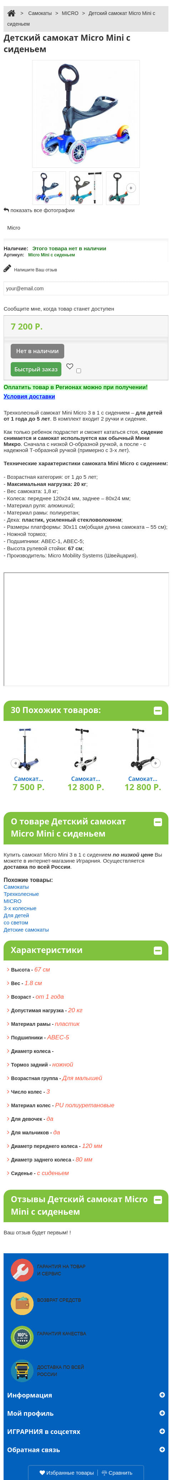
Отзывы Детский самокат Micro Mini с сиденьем (86, 1205)
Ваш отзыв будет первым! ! (37, 1232)
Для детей (16, 915)
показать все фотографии (42, 210)
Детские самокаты (26, 930)
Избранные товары (67, 1473)
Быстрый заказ (35, 369)
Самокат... (28, 779)
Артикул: (14, 254)
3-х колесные (20, 908)
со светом (16, 922)
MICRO (70, 13)
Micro (13, 228)
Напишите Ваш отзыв (30, 268)
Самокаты (40, 13)
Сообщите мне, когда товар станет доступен (59, 309)
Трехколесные (21, 894)
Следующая (131, 188)
